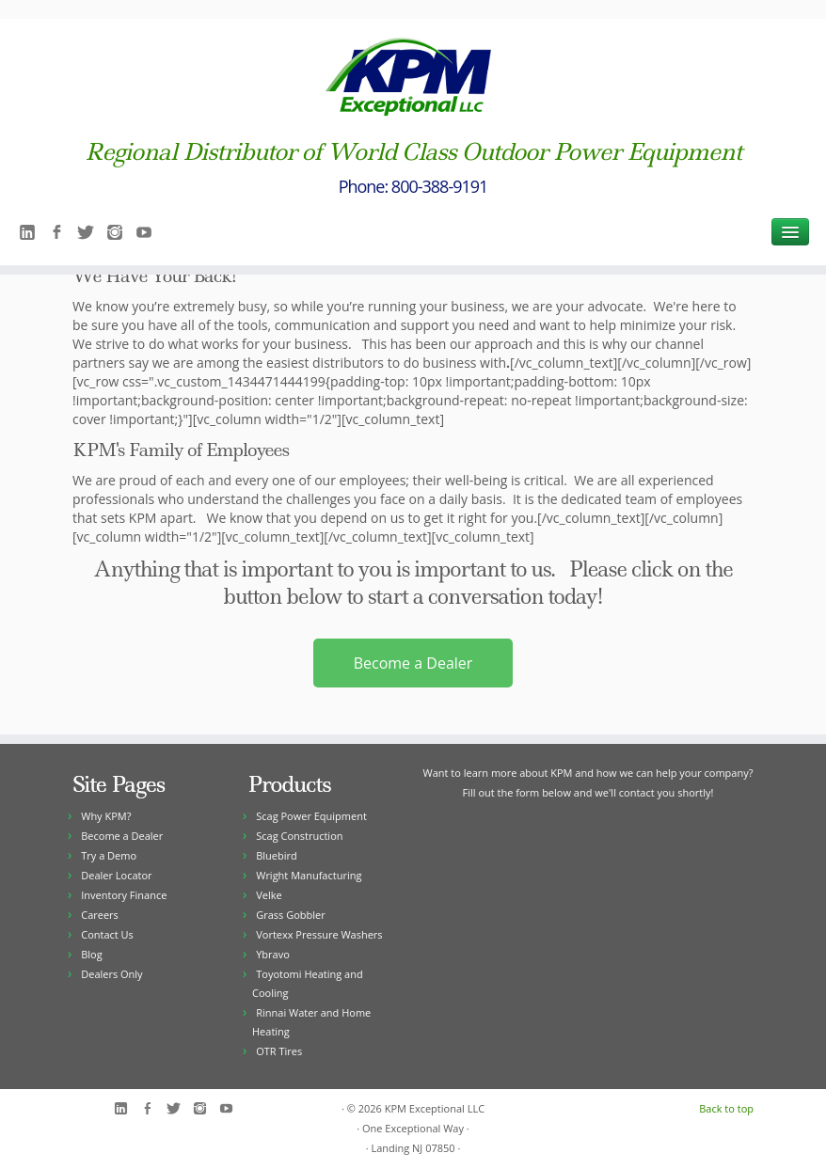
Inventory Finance (124, 895)
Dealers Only (111, 974)
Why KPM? (106, 816)
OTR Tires (279, 1051)
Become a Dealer (413, 663)
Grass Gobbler (290, 915)
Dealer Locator (116, 875)
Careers (100, 915)
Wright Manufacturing (308, 875)
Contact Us (107, 934)
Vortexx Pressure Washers (319, 934)
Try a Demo (108, 855)
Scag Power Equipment (311, 816)
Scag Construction (299, 836)
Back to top (726, 1108)
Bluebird (276, 855)
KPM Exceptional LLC (434, 1108)
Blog (91, 954)
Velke (268, 895)
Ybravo (273, 954)
